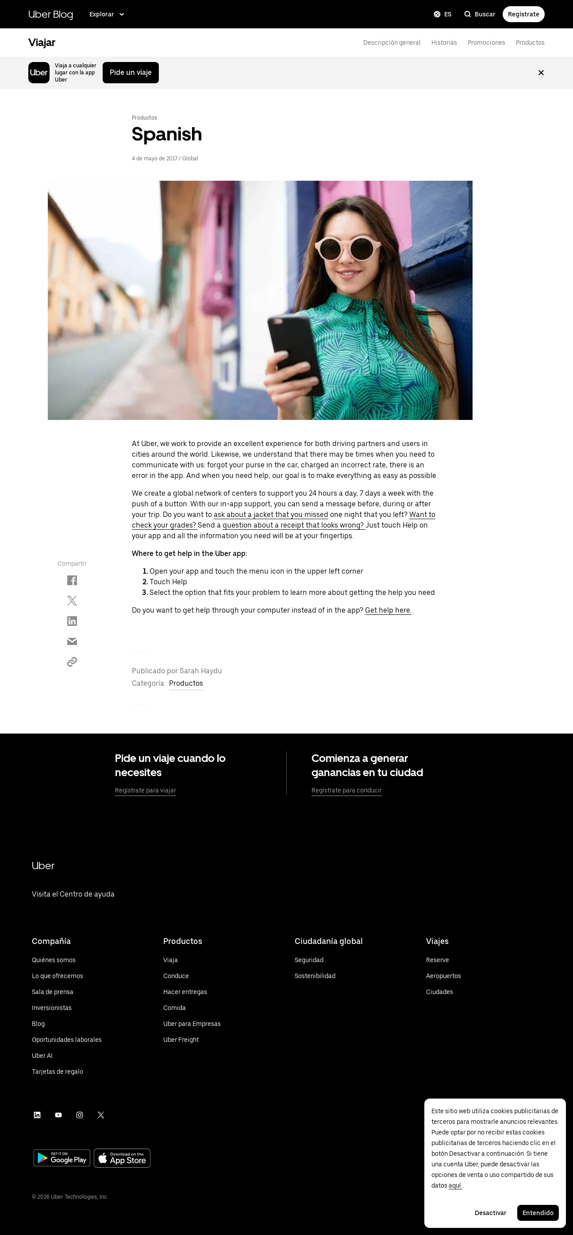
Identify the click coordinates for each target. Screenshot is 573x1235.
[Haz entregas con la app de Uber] (192, 991)
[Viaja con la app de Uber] (192, 959)
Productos (530, 42)
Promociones (486, 42)
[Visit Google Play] (62, 1159)
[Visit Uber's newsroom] (67, 991)
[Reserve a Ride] (443, 959)
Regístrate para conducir (346, 790)
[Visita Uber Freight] (192, 1039)
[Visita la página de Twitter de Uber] (101, 1115)
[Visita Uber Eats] (192, 1007)
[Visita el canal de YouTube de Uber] (58, 1115)
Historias (444, 42)
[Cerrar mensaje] (541, 72)
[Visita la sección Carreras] (67, 1039)
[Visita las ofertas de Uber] (67, 975)
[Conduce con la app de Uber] (192, 975)
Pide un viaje (131, 72)
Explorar (107, 14)
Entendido (538, 1212)
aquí (455, 1185)
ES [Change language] (443, 14)
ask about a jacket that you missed (271, 514)
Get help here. (388, 610)
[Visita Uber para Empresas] (192, 1023)
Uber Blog (50, 14)
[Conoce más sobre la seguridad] (315, 959)
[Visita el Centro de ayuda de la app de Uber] (73, 905)
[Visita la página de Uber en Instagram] (79, 1115)
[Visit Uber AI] (67, 1055)
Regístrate (523, 14)
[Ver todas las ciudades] (443, 991)
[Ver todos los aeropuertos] (443, 975)
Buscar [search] (480, 14)
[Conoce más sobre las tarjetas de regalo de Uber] (67, 1071)
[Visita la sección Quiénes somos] (67, 959)
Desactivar (491, 1212)
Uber (43, 865)
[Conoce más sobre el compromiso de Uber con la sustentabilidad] (315, 975)
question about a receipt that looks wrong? (294, 525)
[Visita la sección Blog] (67, 1023)
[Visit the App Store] (122, 1159)
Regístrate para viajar (145, 790)
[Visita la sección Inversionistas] (67, 1007)
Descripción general (392, 42)
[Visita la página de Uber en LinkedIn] (37, 1115)
